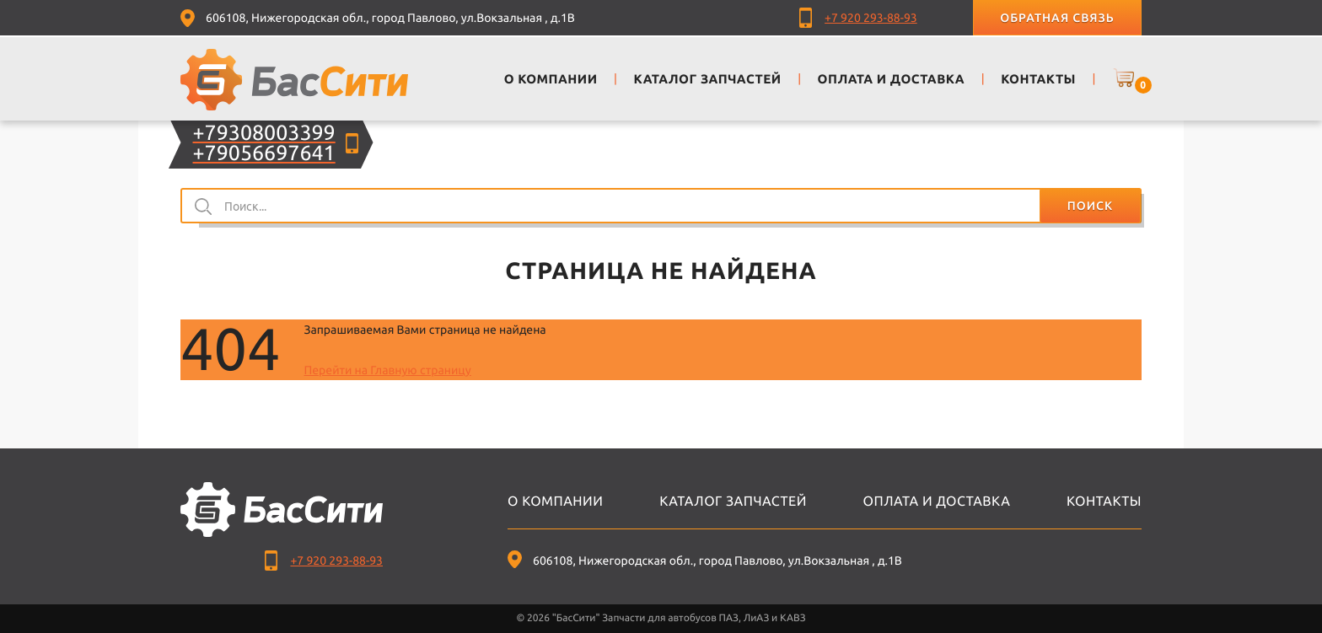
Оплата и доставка (937, 501)
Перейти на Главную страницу (387, 370)
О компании (555, 501)
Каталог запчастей (733, 501)
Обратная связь (1057, 17)
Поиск (1090, 205)
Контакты (1104, 501)
